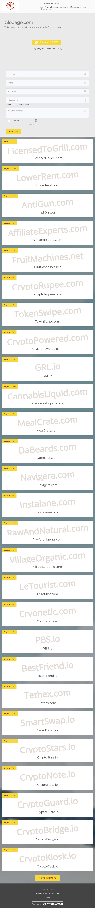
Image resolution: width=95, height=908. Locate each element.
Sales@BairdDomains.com (47, 893)
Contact (47, 897)
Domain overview (78, 7)
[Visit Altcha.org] (36, 121)
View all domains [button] (47, 877)
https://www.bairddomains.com (54, 7)
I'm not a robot (17, 120)
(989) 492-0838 (48, 889)
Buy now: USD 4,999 (46, 42)
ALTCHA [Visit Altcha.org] (35, 124)
